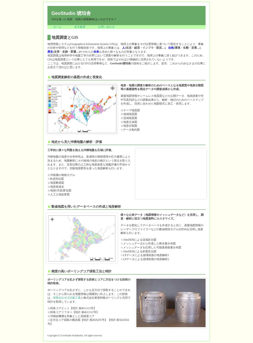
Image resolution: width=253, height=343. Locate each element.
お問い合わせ (106, 27)
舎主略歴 (79, 27)
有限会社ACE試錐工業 (67, 297)
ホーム (57, 27)
